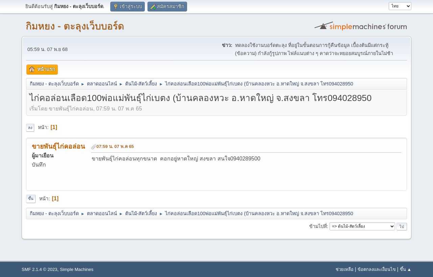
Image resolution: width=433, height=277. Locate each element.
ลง (30, 128)
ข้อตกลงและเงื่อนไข (377, 269)
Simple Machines (76, 269)
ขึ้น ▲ (405, 269)
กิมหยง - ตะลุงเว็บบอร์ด (75, 26)
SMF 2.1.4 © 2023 (39, 269)
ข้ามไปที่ (318, 226)
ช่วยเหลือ (345, 269)
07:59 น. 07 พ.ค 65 (115, 146)
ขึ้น (30, 199)
